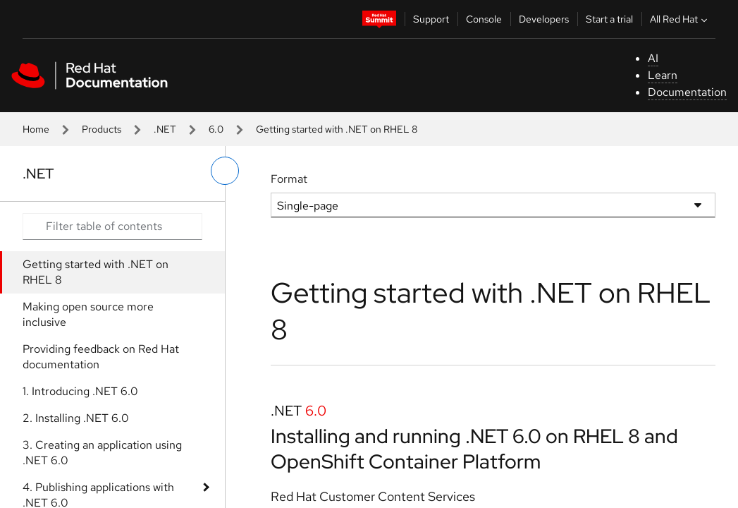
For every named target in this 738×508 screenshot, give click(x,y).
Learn (662, 75)
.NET (165, 129)
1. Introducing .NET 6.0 (80, 391)
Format (289, 178)
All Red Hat (680, 19)
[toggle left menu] (225, 171)
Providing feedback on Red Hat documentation (101, 356)
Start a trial (609, 19)
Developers (544, 19)
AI (653, 58)
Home (36, 129)
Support (431, 19)
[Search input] (112, 226)
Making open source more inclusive (88, 314)
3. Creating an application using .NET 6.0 (102, 452)
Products (101, 129)
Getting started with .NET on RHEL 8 (95, 272)
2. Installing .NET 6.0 (76, 418)
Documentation (687, 92)
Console (484, 19)
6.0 (216, 129)
